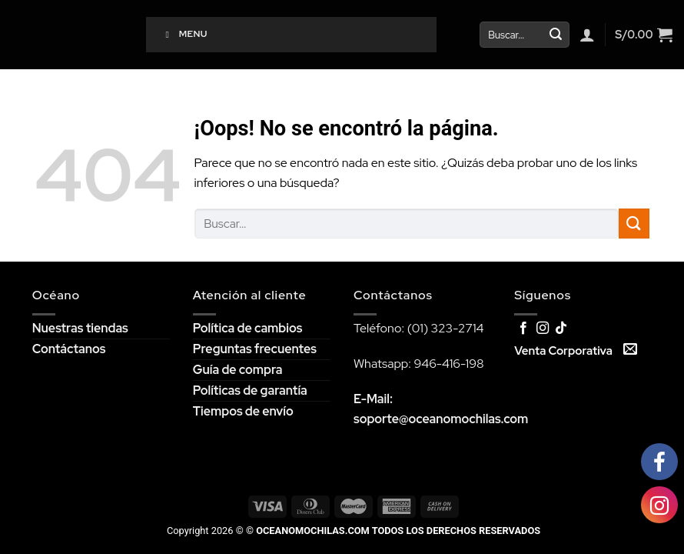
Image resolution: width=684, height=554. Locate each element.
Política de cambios (247, 328)
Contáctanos (69, 349)
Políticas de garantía (250, 390)
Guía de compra (238, 370)
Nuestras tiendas (80, 328)
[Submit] (556, 35)
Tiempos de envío (243, 411)
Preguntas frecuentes (255, 349)
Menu (184, 34)
